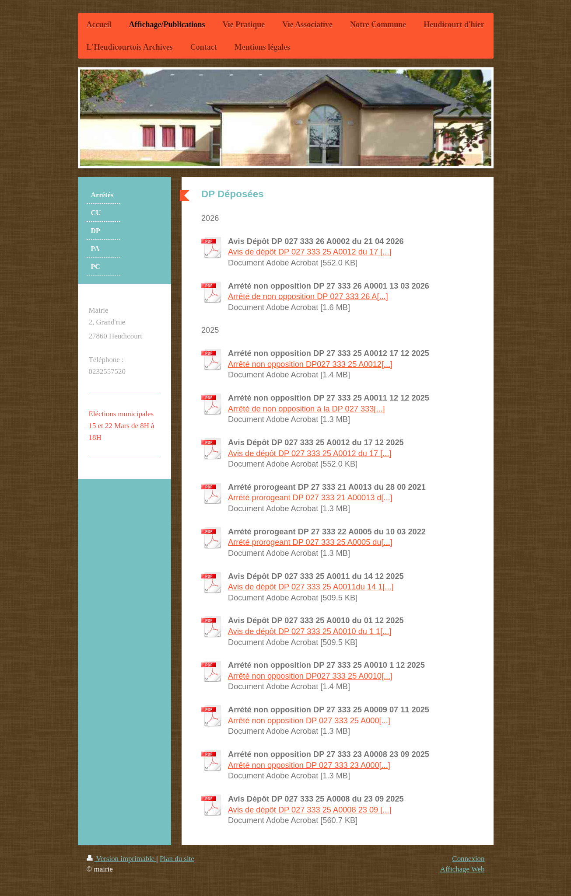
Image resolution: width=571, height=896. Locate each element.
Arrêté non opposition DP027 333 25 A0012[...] (310, 364)
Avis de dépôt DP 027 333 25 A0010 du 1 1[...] (309, 631)
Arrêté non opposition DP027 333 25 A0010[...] (310, 676)
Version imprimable (122, 858)
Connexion (468, 858)
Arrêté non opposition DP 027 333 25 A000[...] (309, 720)
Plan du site (177, 858)
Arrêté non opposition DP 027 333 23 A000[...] (309, 765)
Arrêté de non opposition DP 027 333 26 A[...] (308, 296)
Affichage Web (462, 869)
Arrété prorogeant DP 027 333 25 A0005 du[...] (310, 542)
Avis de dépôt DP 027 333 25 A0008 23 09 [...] (309, 809)
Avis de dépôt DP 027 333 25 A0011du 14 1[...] (311, 586)
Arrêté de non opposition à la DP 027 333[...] (306, 408)
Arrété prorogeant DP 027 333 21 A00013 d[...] (310, 497)
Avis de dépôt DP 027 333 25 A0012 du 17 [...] (309, 252)
